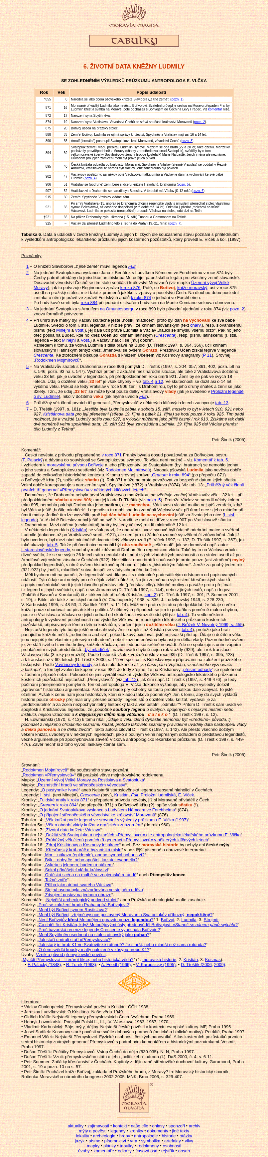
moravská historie (159, 959)
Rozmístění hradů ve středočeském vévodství (81, 784)
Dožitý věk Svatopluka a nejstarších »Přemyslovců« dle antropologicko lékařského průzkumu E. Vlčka (143, 834)
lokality (82, 1135)
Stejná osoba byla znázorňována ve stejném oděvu (94, 889)
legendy (118, 1130)
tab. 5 (52, 544)
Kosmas (213, 959)
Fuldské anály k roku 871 (64, 799)
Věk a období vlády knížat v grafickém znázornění (93, 824)
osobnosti (172, 1145)
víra (133, 1140)
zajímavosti (98, 1125)
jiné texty (180, 1130)
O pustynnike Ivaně (60, 789)
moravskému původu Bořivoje (75, 464)
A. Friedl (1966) (116, 964)
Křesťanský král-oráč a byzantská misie (83, 849)
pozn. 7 (174, 223)
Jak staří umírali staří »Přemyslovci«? (74, 939)
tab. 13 (221, 402)
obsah (184, 1150)
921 (48, 217)
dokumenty (157, 1130)
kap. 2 (150, 594)
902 (48, 176)
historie (169, 1135)
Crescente (165, 335)
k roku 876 (130, 287)
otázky (186, 1135)
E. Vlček (186, 794)
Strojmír (210, 919)
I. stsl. (46, 794)
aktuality (76, 1125)
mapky (93, 1145)
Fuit (143, 396)
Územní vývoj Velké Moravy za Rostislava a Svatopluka (91, 779)
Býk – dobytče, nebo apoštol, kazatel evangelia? (91, 859)
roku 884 (89, 302)
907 (48, 191)
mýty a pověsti (92, 1130)
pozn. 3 (187, 141)
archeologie (104, 1135)
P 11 (207, 355)
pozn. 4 (89, 178)
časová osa (146, 1150)
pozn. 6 (198, 191)
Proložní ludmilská (158, 794)
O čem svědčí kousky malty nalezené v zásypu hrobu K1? (94, 949)
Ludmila (189, 919)
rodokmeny (148, 1145)
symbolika (151, 1140)
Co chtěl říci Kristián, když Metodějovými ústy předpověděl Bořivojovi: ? (138, 924)
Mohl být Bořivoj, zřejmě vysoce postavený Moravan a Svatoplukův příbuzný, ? (125, 914)
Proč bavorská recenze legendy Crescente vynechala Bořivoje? (99, 929)
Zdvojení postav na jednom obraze (78, 894)
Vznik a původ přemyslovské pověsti (71, 954)
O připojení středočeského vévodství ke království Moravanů (97, 814)
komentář (215, 109)
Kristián (78, 529)
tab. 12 (130, 679)
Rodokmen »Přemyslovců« (48, 774)
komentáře (103, 1150)
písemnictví (115, 1140)
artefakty (172, 1140)
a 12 (159, 381)
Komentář (30, 449)
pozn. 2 (199, 122)
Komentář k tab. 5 (211, 459)
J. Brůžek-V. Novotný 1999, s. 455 (210, 624)
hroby (124, 1135)
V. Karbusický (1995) (156, 964)
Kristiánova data (58, 414)
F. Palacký (32, 459)
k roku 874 (141, 297)
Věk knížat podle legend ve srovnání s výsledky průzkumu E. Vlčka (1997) (117, 819)
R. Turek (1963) (81, 964)
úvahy (84, 1150)
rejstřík (167, 1150)
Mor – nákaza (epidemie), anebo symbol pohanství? (95, 854)
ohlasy (158, 1125)
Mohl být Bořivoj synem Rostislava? (73, 909)
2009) (219, 964)
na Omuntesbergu (117, 308)
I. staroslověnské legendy (45, 549)
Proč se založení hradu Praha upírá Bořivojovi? (84, 904)
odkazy (124, 1150)
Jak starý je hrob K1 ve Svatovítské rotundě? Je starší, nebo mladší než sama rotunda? (122, 944)
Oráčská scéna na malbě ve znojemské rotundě (91, 874)
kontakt (120, 1125)
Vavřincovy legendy (73, 664)
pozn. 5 (183, 184)
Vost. (79, 330)
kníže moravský (192, 287)
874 (48, 122)
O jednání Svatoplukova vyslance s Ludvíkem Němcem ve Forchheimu (107, 809)
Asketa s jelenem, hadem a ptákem (79, 864)
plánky (109, 1145)
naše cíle (139, 1125)
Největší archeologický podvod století (82, 899)
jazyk (80, 1140)
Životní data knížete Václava (73, 829)
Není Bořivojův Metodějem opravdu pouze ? (96, 919)
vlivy (189, 1140)
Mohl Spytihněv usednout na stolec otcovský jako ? (94, 934)
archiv (195, 1125)
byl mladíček (97, 649)
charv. (195, 325)
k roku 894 (170, 474)
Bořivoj (167, 919)
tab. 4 (148, 381)
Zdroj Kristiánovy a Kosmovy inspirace (82, 844)
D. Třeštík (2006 (196, 964)
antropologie (146, 1135)
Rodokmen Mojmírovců (57, 360)
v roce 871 (111, 454)
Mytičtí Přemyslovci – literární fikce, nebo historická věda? (78, 959)
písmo (94, 1140)
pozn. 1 (177, 99)
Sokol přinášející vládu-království (76, 869)
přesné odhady (197, 669)
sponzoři (177, 1125)
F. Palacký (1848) (44, 964)
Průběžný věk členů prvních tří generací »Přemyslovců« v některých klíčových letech (132, 487)
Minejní (63, 330)
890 (48, 141)
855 (48, 99)
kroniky (136, 1130)
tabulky (126, 1145)
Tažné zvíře (56, 879)
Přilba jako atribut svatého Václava (78, 884)
